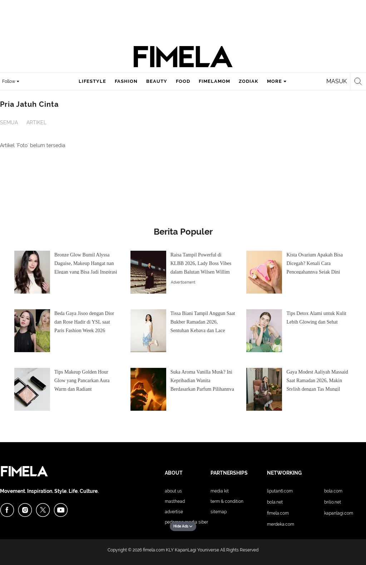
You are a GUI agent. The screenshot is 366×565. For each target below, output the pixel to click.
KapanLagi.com (338, 513)
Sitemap (219, 511)
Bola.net (275, 502)
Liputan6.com (280, 491)
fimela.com (154, 550)
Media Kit (220, 491)
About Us (173, 491)
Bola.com (333, 491)
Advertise (174, 511)
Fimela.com (278, 513)
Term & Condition (227, 501)
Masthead (175, 501)
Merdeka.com (280, 524)
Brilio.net (332, 502)
